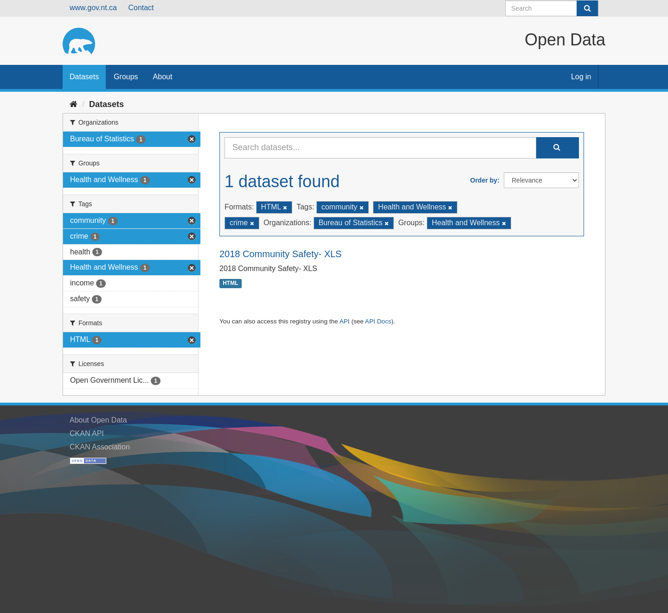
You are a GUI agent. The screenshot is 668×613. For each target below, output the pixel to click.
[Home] (73, 104)
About (163, 77)
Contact (141, 8)
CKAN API (87, 433)
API (345, 321)
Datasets (84, 77)
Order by (483, 180)
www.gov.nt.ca (93, 8)
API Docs (378, 321)
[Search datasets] (551, 8)
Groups (126, 77)
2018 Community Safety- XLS (280, 254)
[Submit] (587, 8)
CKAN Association (100, 447)
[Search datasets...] (380, 147)
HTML (230, 283)
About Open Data (98, 420)
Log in (581, 77)
